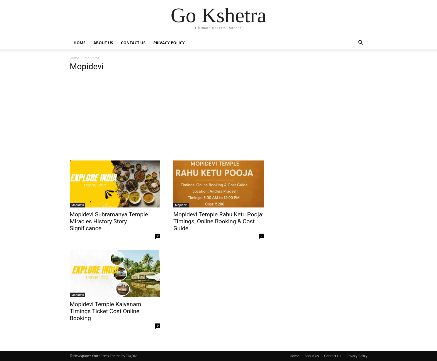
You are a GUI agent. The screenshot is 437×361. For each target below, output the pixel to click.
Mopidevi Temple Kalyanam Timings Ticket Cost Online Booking (105, 311)
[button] (360, 43)
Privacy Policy (169, 42)
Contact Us (133, 42)
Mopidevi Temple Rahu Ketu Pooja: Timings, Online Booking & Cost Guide (218, 221)
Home (80, 42)
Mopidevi (77, 205)
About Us (103, 42)
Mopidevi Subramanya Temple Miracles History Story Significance (109, 221)
